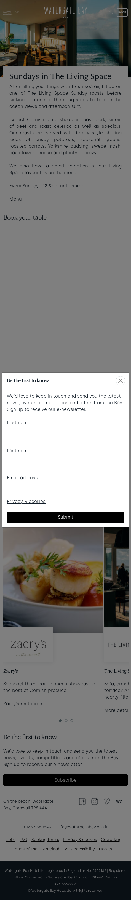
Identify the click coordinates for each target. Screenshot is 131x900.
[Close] (120, 380)
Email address (22, 477)
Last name (18, 450)
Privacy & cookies (26, 501)
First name (18, 422)
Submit (65, 517)
